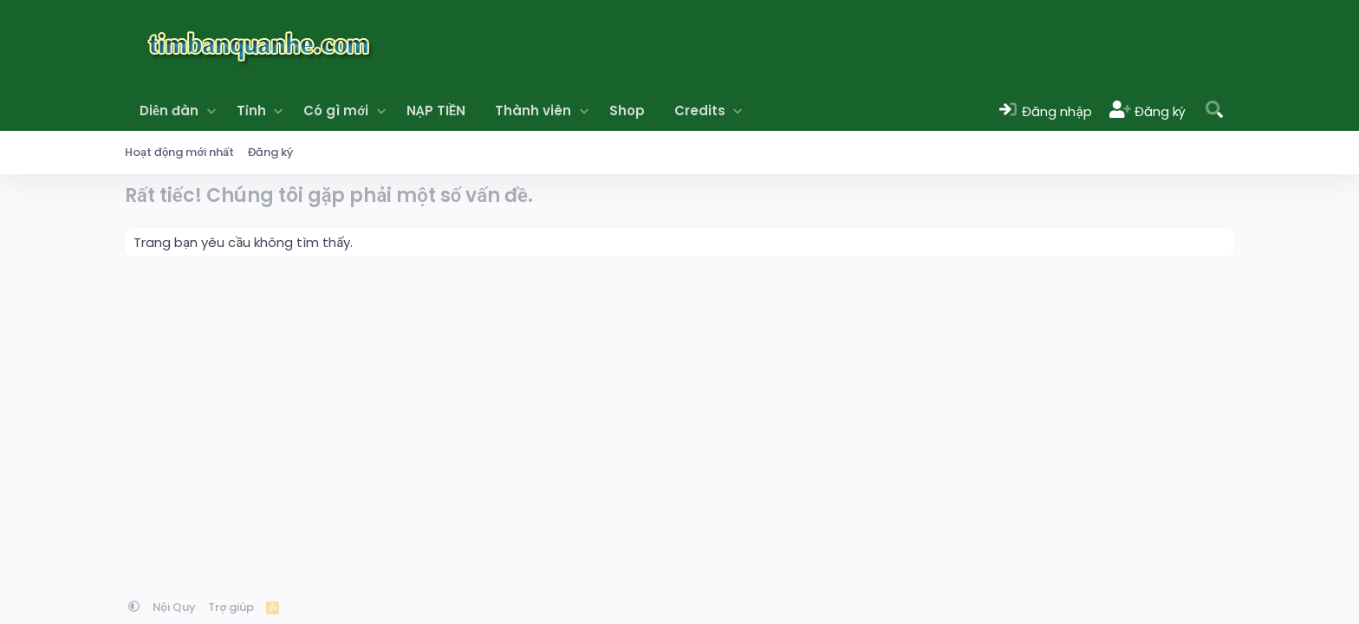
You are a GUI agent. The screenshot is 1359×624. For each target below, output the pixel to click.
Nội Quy (174, 607)
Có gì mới (335, 110)
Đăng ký (270, 152)
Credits (699, 110)
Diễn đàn (169, 110)
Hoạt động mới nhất (179, 152)
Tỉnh (251, 110)
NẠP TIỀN (435, 110)
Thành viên (533, 110)
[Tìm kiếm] (1214, 110)
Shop (627, 110)
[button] (211, 110)
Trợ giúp (231, 607)
